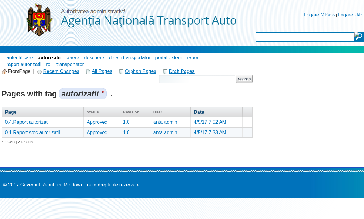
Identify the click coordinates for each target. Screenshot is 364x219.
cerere (72, 57)
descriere (94, 57)
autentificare (20, 57)
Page (11, 112)
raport (193, 57)
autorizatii (49, 57)
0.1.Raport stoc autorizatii (32, 132)
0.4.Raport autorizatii (27, 122)
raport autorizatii (24, 64)
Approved (97, 122)
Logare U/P (350, 14)
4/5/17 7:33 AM (210, 132)
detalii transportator (129, 57)
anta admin (165, 122)
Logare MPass (319, 14)
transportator (70, 64)
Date (199, 112)
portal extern (168, 57)
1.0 (126, 122)
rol (49, 64)
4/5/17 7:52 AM (210, 122)
